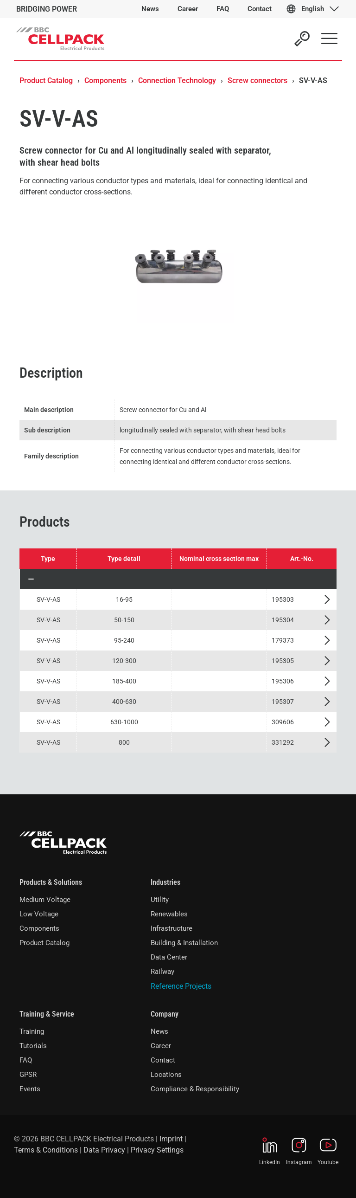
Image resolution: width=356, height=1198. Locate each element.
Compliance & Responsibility (195, 1089)
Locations (166, 1074)
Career (161, 1046)
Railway (162, 971)
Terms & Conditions (46, 1150)
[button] (178, 579)
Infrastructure (171, 928)
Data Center (169, 957)
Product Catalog (46, 80)
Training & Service (46, 1014)
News (159, 1031)
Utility (160, 899)
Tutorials (33, 1046)
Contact (163, 1060)
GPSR (28, 1074)
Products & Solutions (50, 882)
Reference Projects (181, 986)
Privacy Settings (157, 1150)
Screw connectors (257, 80)
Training (31, 1031)
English (313, 8)
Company (164, 1014)
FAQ (25, 1060)
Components (105, 80)
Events (29, 1089)
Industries (165, 882)
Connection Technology (177, 80)
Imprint (171, 1138)
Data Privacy (104, 1150)
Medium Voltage (44, 899)
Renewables (169, 914)
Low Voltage (38, 914)
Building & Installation (184, 943)
